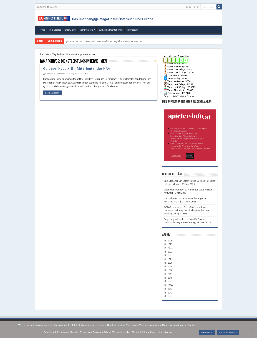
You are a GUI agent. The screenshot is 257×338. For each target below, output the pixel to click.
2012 (168, 292)
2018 (168, 270)
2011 (168, 296)
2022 (168, 255)
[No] (252, 329)
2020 (168, 262)
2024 (168, 248)
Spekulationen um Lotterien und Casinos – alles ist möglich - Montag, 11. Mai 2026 (104, 41)
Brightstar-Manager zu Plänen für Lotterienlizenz (188, 189)
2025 (168, 244)
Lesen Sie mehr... (52, 93)
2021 (168, 259)
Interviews (70, 29)
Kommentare (86, 29)
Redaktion (50, 74)
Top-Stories (55, 29)
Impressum (132, 29)
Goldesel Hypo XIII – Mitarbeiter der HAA (76, 68)
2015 (168, 281)
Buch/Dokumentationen (111, 29)
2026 (168, 240)
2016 (168, 277)
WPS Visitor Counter (184, 96)
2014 (168, 285)
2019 (168, 266)
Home (42, 29)
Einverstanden (207, 332)
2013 (168, 289)
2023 (168, 251)
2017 (168, 274)
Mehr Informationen (228, 332)
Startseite (44, 54)
